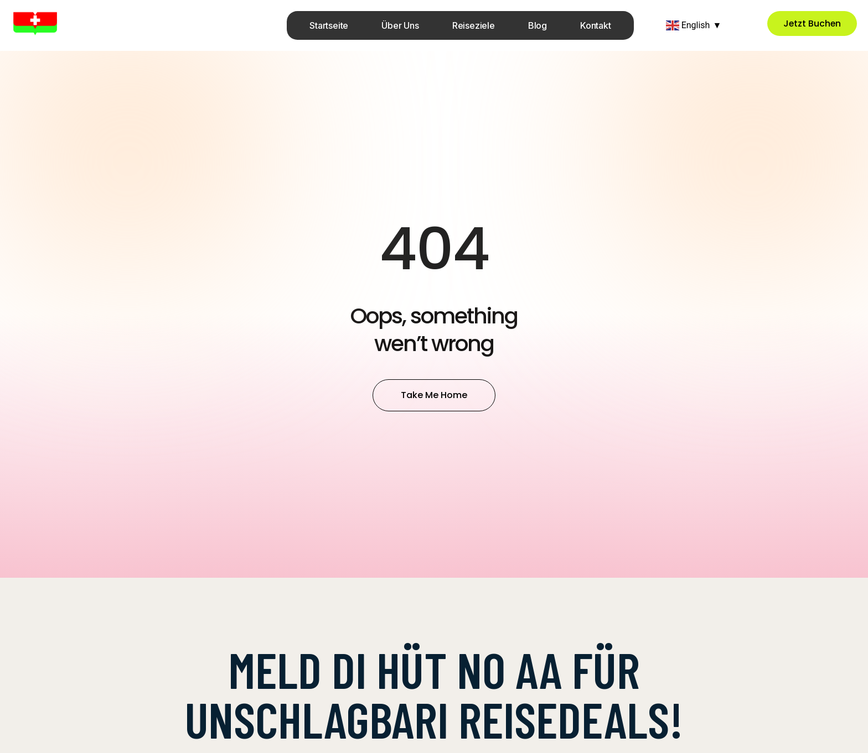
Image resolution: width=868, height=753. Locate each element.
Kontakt (595, 25)
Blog (537, 25)
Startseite (328, 25)
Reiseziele (473, 25)
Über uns (399, 25)
